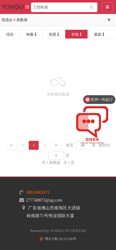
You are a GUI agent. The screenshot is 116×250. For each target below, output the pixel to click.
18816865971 (38, 192)
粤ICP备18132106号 (58, 239)
